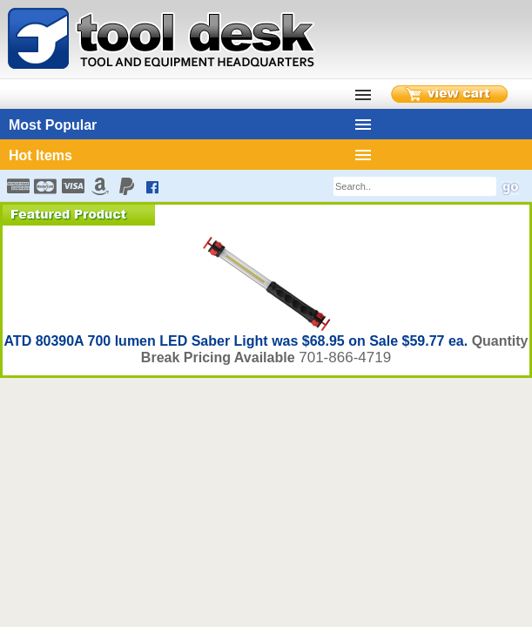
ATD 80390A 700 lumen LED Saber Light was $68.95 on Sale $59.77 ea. (237, 341)
